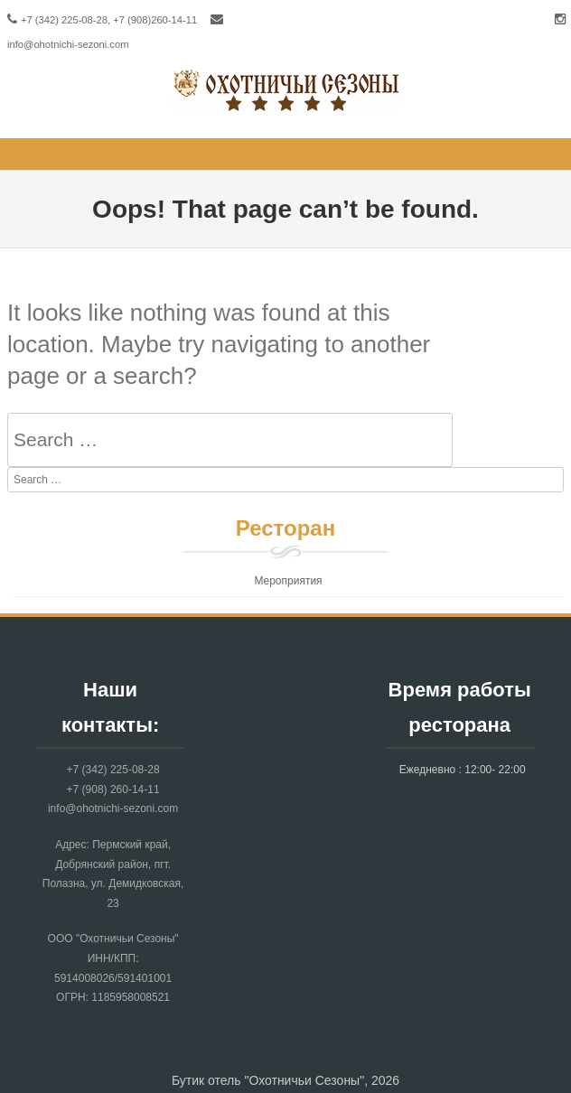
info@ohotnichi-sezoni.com (68, 44)
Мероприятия (288, 581)
